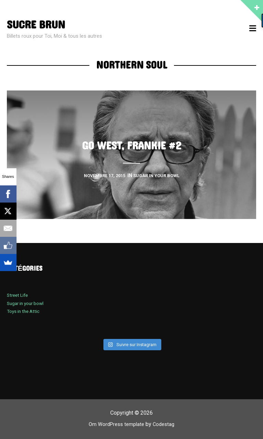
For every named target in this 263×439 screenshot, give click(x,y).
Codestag (165, 424)
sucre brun (39, 24)
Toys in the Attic (25, 311)
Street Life (18, 295)
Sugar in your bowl (27, 303)
